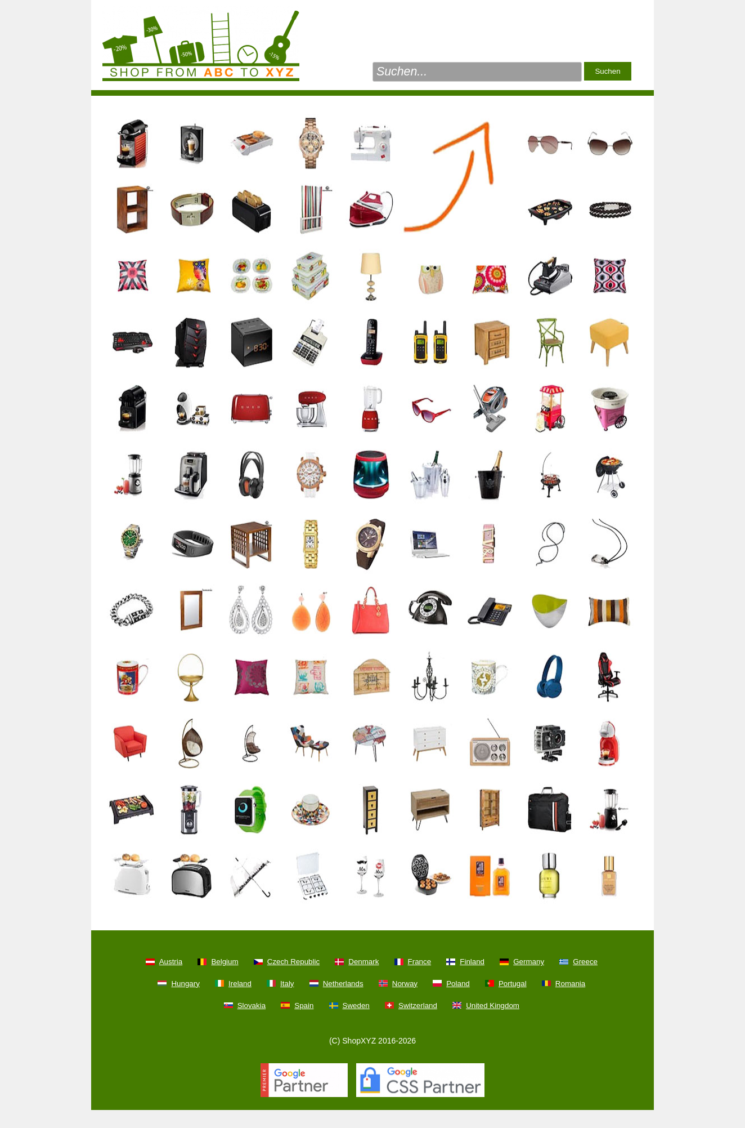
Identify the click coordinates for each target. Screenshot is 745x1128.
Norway (405, 983)
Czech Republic (293, 961)
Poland (458, 983)
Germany (528, 961)
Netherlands (343, 983)
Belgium (224, 961)
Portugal (513, 983)
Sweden (356, 1005)
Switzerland (417, 1005)
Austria (170, 961)
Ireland (240, 983)
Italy (287, 983)
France (419, 961)
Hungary (185, 983)
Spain (303, 1005)
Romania (570, 983)
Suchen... (401, 71)
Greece (585, 961)
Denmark (363, 961)
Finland (472, 961)
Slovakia (251, 1005)
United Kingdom (492, 1005)
